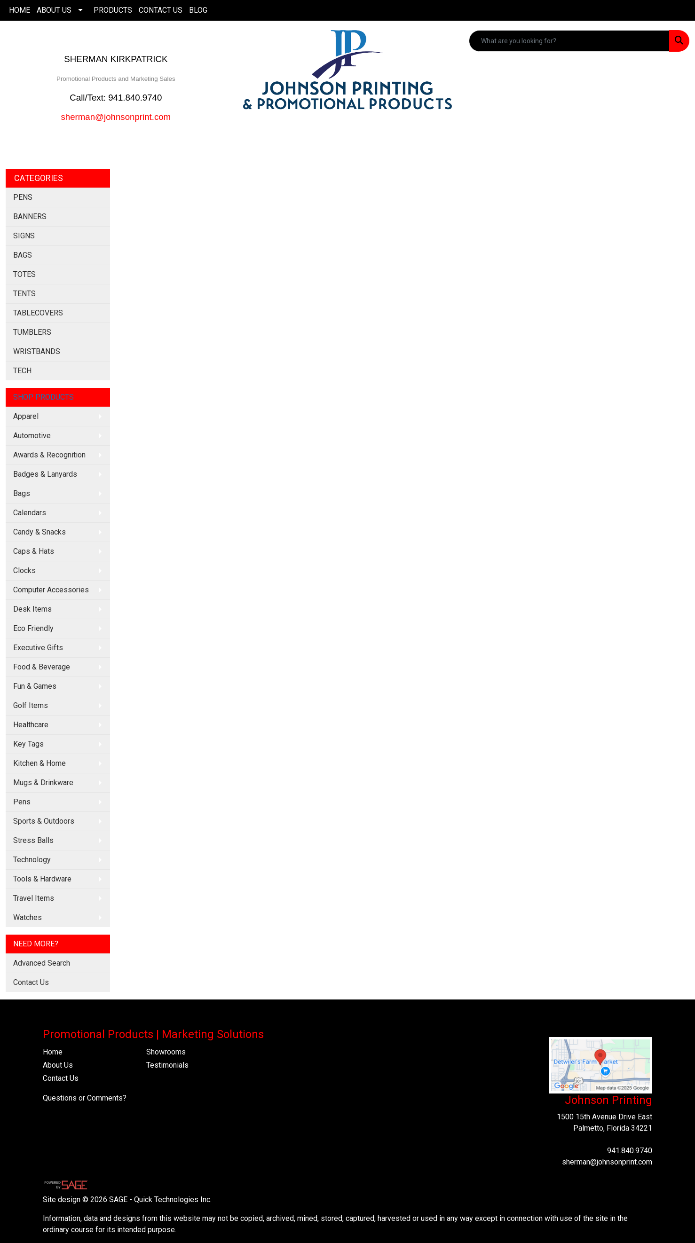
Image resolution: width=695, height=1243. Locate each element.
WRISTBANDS (36, 351)
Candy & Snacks (39, 531)
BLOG (198, 10)
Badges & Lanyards (45, 474)
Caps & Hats (33, 551)
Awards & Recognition (49, 454)
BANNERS (30, 216)
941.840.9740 (629, 1150)
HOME (19, 10)
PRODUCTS (113, 10)
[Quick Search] (569, 41)
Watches (27, 917)
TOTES (24, 274)
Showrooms (166, 1051)
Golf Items (30, 705)
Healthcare (30, 724)
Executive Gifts (38, 647)
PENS (22, 197)
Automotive (32, 435)
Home (53, 1051)
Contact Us (31, 982)
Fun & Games (34, 686)
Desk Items (32, 609)
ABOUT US (54, 10)
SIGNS (24, 235)
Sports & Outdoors (43, 821)
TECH (22, 370)
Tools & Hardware (42, 878)
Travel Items (33, 898)
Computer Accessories (51, 589)
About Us (58, 1065)
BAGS (22, 255)
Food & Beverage (41, 666)
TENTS (24, 293)
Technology (32, 859)
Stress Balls (33, 840)
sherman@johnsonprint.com (607, 1161)
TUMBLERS (32, 332)
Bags (21, 493)
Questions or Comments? (84, 1098)
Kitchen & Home (39, 763)
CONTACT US (160, 10)
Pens (22, 801)
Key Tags (28, 744)
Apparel (26, 416)
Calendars (29, 512)
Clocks (24, 570)
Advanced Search (41, 963)
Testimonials (167, 1065)
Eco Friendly (33, 628)
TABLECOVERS (38, 312)
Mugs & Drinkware (43, 782)
